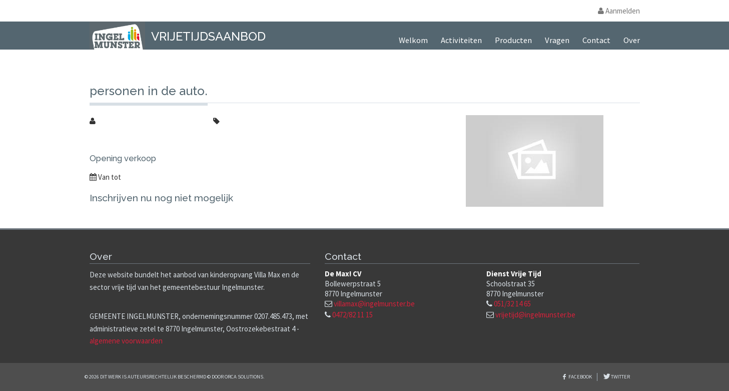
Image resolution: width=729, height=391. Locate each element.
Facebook (580, 376)
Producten (513, 40)
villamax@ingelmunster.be (374, 303)
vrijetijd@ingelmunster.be (535, 314)
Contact (596, 40)
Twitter (620, 376)
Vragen (557, 40)
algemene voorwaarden (126, 340)
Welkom (413, 40)
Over (631, 40)
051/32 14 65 (512, 303)
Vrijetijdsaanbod (208, 36)
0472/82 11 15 (352, 314)
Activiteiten (461, 40)
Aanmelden (619, 11)
